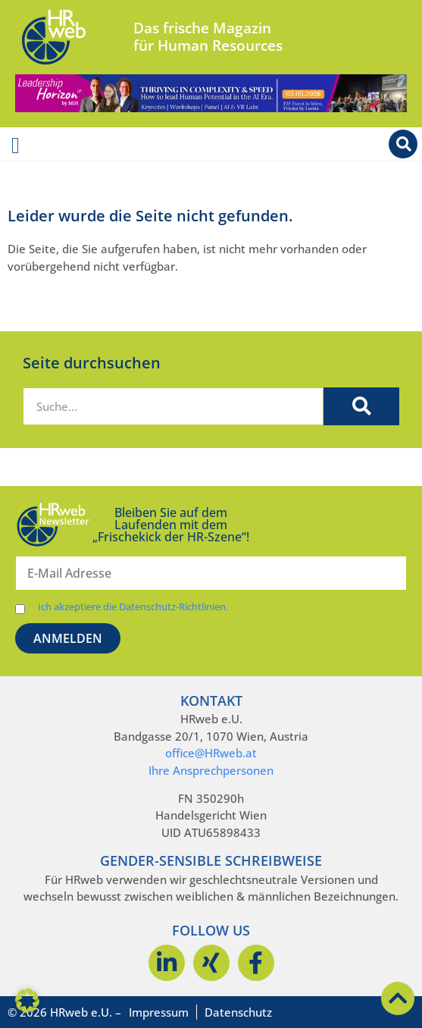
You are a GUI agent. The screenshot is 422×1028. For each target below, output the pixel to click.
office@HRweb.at (211, 752)
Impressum (159, 1012)
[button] (27, 1000)
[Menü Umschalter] (15, 145)
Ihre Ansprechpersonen (211, 770)
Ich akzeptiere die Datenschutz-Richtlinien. (133, 607)
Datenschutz (238, 1012)
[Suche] (361, 406)
